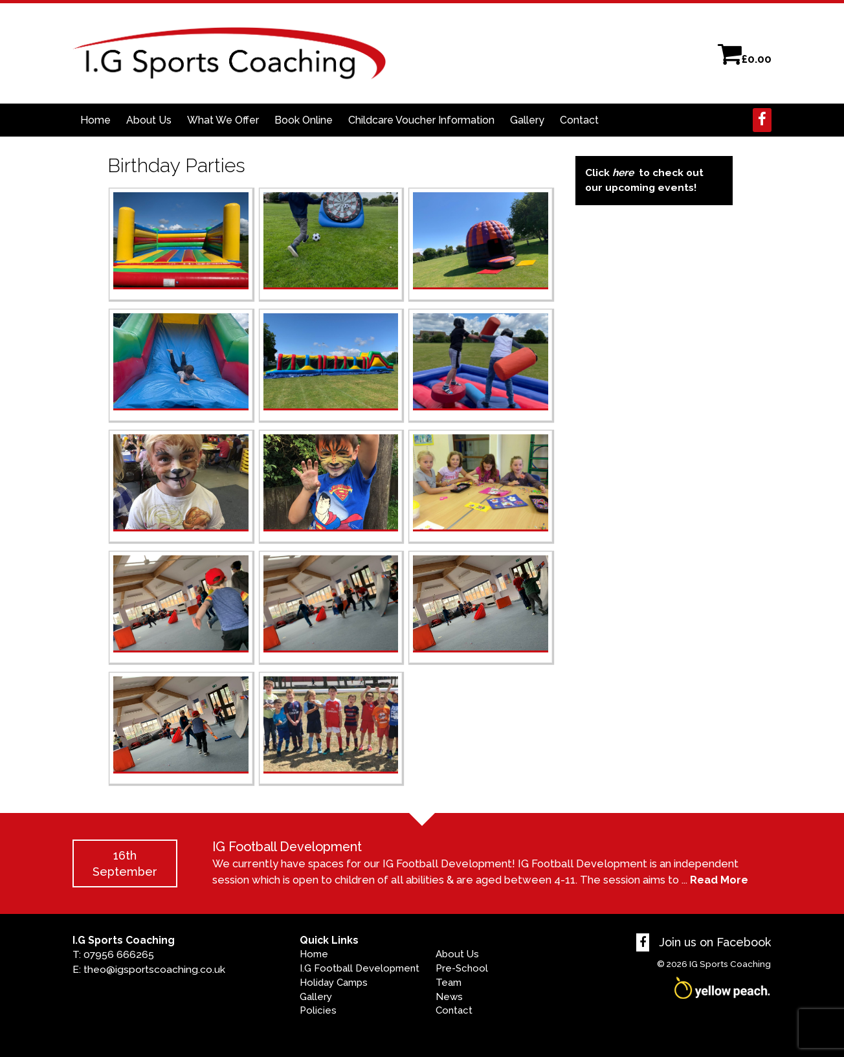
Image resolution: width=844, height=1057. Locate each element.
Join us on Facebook (703, 942)
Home (95, 120)
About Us (149, 120)
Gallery (527, 120)
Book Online (303, 120)
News (449, 997)
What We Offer (223, 120)
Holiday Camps (334, 982)
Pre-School (462, 968)
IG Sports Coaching (730, 964)
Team (448, 982)
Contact (579, 120)
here (623, 172)
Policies (318, 1010)
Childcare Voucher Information (421, 120)
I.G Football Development (359, 968)
